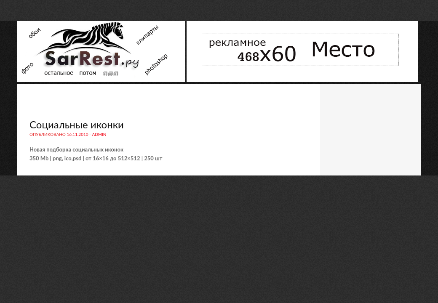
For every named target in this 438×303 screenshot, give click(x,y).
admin (99, 134)
